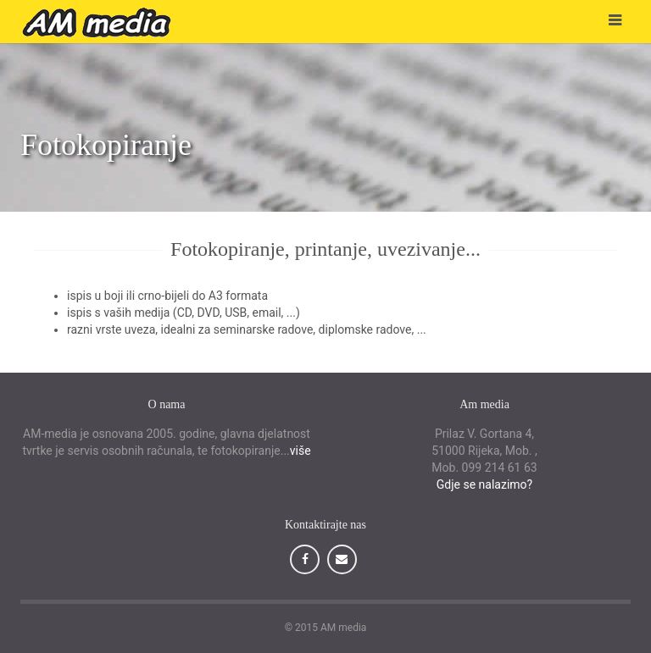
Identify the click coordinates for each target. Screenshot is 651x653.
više (300, 450)
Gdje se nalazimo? (484, 484)
